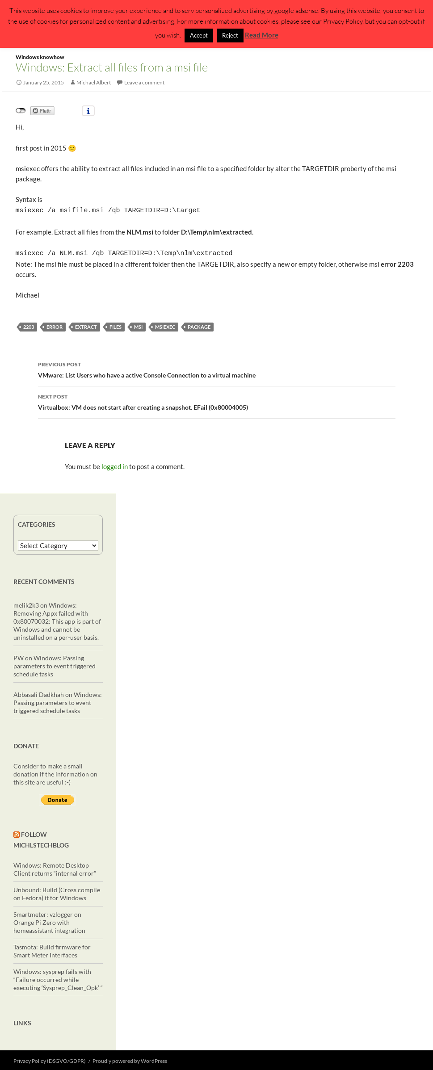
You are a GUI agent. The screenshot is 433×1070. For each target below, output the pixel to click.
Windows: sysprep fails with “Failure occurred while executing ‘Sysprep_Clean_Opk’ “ (58, 978)
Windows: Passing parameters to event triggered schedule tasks (54, 664)
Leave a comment (144, 82)
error (54, 325)
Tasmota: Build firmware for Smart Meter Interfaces (52, 949)
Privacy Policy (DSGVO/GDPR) (49, 1059)
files (115, 325)
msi (138, 325)
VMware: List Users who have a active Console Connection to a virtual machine (216, 367)
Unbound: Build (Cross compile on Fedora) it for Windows (56, 892)
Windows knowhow (40, 57)
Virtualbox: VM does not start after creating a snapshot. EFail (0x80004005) (216, 399)
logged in (114, 465)
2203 (28, 325)
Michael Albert (93, 82)
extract (86, 325)
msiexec (165, 325)
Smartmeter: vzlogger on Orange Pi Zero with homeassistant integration (49, 920)
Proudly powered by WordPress (129, 1059)
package (199, 325)
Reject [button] (230, 35)
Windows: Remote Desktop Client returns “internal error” (54, 867)
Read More (261, 35)
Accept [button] (199, 35)
